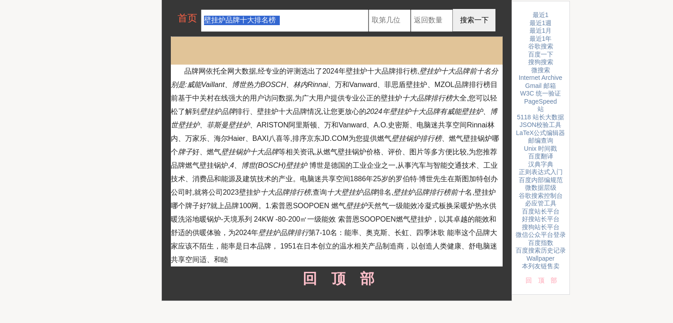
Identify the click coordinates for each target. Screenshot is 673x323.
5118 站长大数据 (540, 117)
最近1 (541, 14)
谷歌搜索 (540, 46)
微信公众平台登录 (541, 234)
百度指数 (540, 242)
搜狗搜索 (540, 61)
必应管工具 (540, 203)
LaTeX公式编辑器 (540, 132)
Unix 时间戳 (540, 148)
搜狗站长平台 (541, 227)
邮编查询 (540, 140)
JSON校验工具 (540, 124)
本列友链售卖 (541, 266)
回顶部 (336, 279)
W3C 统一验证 (540, 93)
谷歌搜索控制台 (541, 195)
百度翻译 (540, 156)
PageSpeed (540, 101)
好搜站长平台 (541, 219)
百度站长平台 (541, 211)
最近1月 (541, 30)
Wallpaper (540, 258)
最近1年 (541, 38)
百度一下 (540, 54)
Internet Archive (540, 77)
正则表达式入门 (541, 171)
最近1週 (541, 22)
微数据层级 (540, 187)
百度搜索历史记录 (541, 250)
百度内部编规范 (541, 179)
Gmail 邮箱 (540, 85)
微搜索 (540, 70)
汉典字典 (540, 164)
